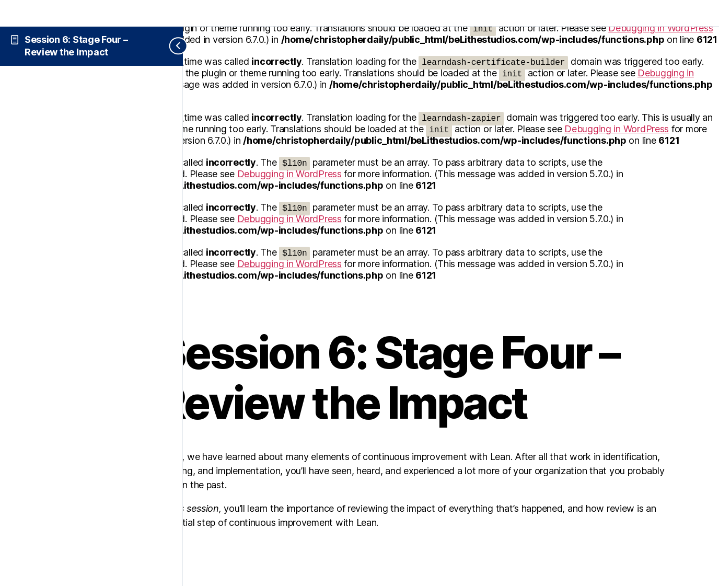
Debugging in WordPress (616, 128)
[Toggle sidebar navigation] (170, 46)
